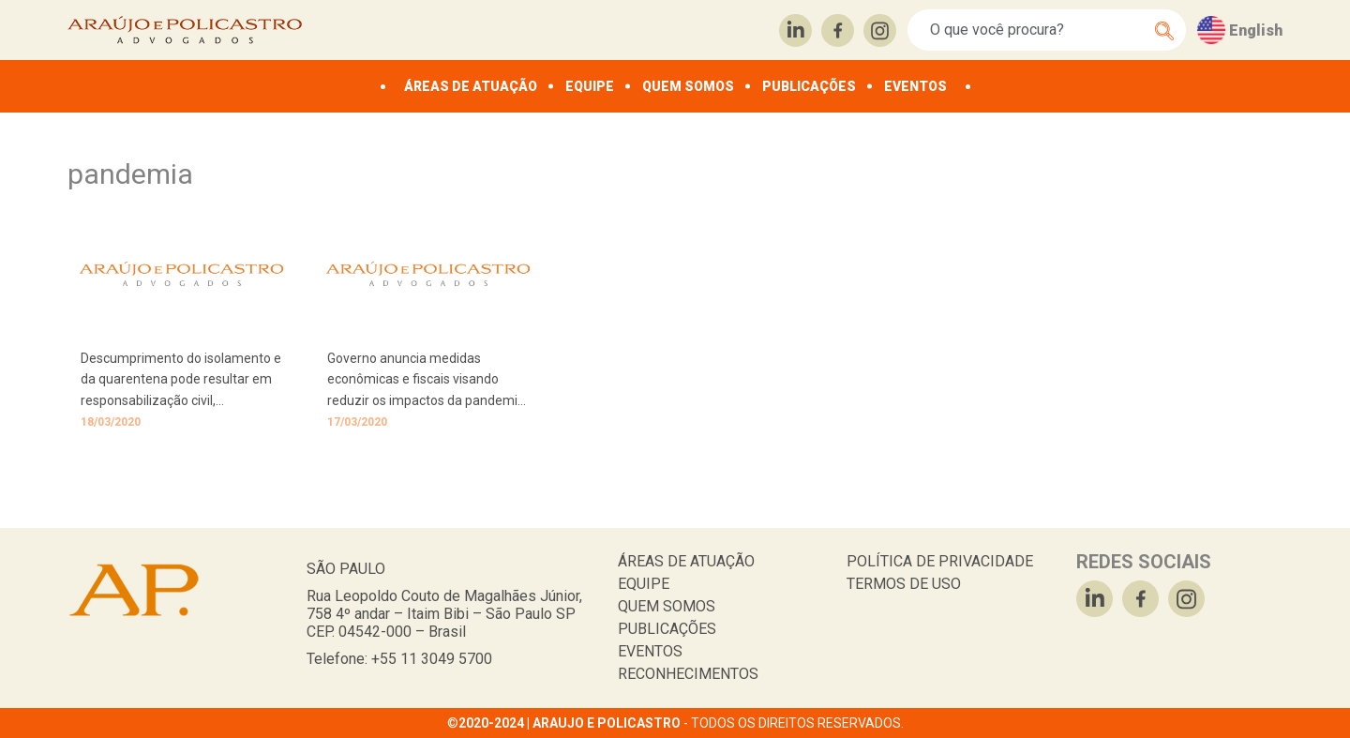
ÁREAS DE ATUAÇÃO (470, 86)
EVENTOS (915, 86)
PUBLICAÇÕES (809, 86)
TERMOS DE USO (904, 584)
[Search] (1036, 30)
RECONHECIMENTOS (688, 674)
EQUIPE (589, 86)
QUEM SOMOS (688, 86)
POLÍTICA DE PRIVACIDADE (940, 561)
